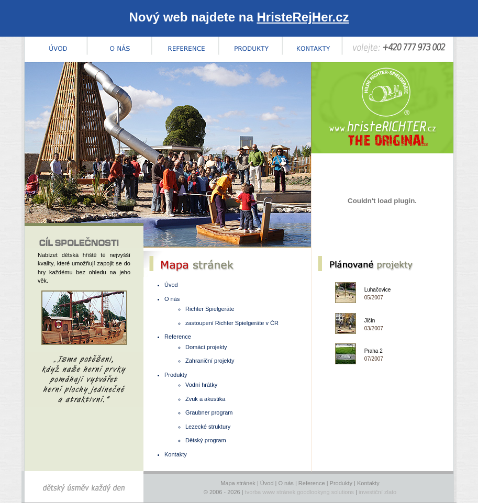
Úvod (171, 285)
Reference (177, 336)
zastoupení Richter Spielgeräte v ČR (232, 323)
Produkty (175, 375)
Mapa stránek (237, 483)
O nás (172, 299)
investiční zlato (377, 492)
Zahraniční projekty (210, 360)
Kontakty (175, 454)
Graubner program (209, 412)
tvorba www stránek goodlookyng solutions (299, 492)
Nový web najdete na (239, 17)
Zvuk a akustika (205, 399)
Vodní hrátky (201, 385)
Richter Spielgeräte (210, 309)
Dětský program (205, 440)
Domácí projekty (206, 347)
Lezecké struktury (207, 426)
